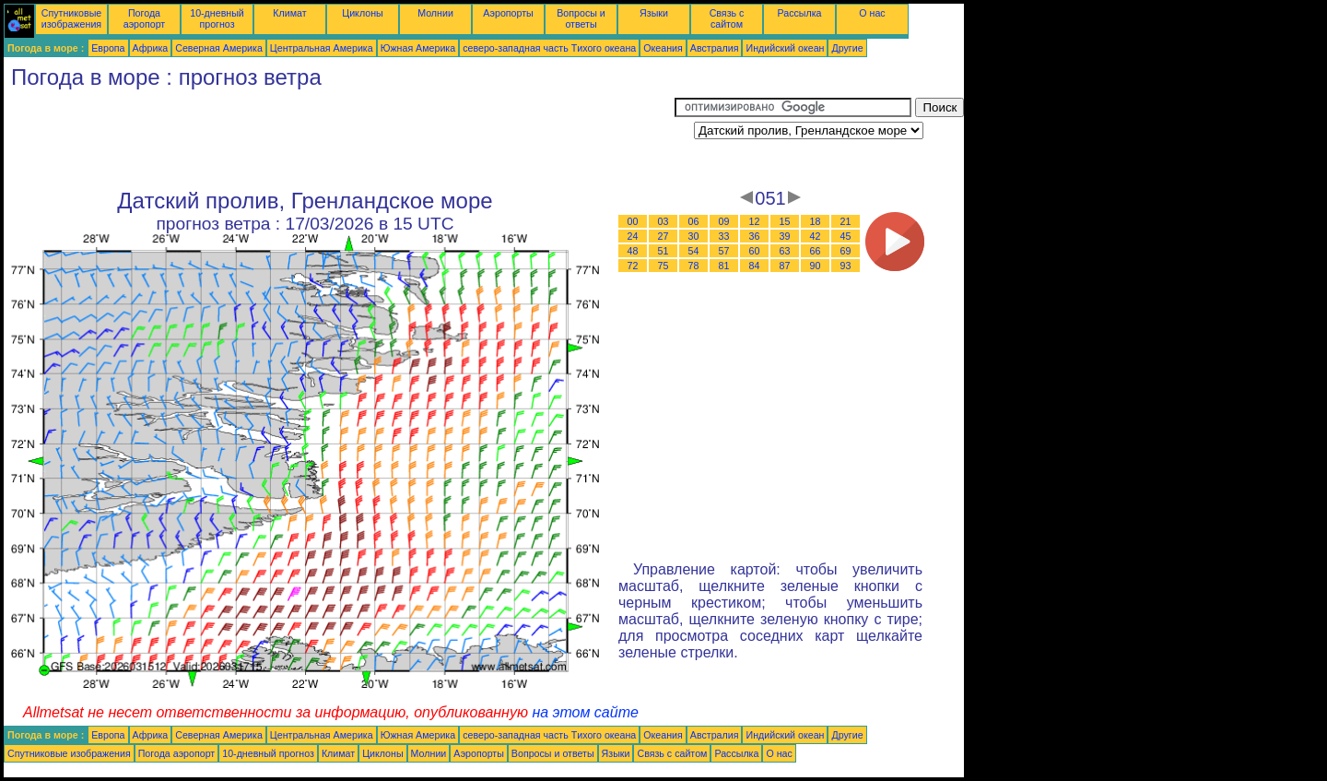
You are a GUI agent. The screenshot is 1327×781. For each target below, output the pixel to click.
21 (845, 221)
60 (754, 250)
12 (754, 221)
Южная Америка (418, 47)
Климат (289, 12)
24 (633, 236)
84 (754, 265)
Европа (107, 47)
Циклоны (362, 12)
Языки (654, 12)
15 (785, 221)
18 (815, 221)
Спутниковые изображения (71, 18)
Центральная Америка (321, 47)
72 (633, 265)
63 (785, 250)
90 (815, 265)
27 (663, 236)
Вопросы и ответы (581, 18)
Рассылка (799, 12)
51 (663, 250)
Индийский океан (785, 47)
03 (663, 221)
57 (724, 250)
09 (724, 221)
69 (845, 250)
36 (754, 236)
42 (815, 236)
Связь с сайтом (727, 18)
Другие (847, 47)
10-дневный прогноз (217, 18)
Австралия (714, 47)
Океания (663, 47)
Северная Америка (219, 47)
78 (693, 265)
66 (815, 250)
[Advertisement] (339, 139)
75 (663, 265)
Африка (151, 47)
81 (724, 265)
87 (785, 265)
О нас (872, 12)
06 (693, 221)
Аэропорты (508, 12)
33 (724, 236)
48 (633, 250)
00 (633, 221)
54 (693, 250)
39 (785, 236)
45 (845, 236)
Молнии (435, 12)
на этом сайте (585, 712)
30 (693, 236)
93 (845, 265)
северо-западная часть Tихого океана (549, 47)
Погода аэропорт (144, 18)
